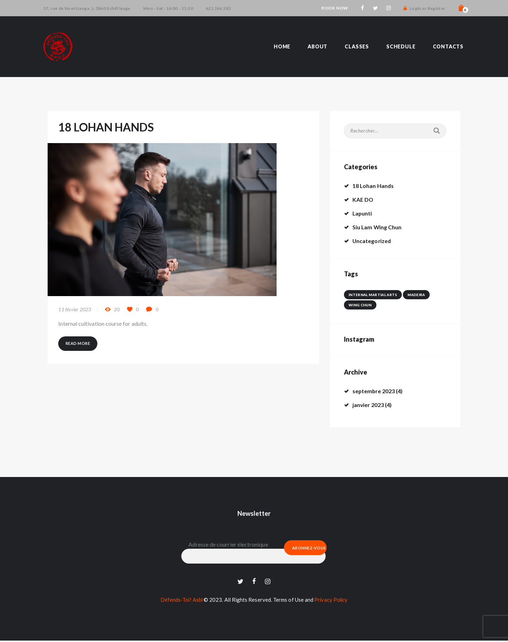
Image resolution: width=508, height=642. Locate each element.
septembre (374, 391)
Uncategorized (372, 240)
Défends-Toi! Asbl (180, 601)
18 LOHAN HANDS (107, 127)
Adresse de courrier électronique (228, 544)
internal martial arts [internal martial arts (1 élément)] (373, 295)
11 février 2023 (74, 310)
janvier (368, 404)
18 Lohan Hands (373, 185)
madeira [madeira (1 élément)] (415, 295)
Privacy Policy (331, 601)
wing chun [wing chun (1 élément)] (360, 305)
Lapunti (362, 213)
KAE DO (363, 199)
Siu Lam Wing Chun (377, 227)
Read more (78, 343)
